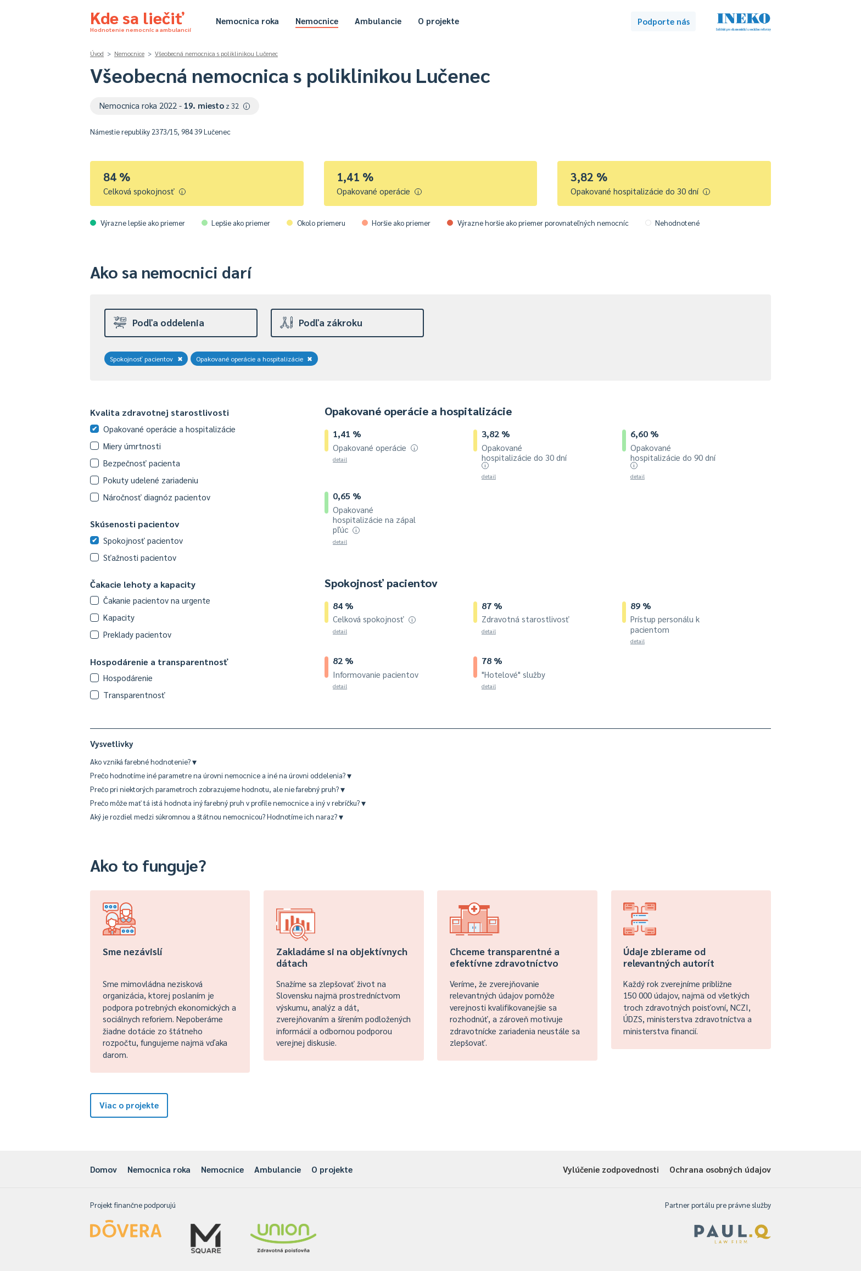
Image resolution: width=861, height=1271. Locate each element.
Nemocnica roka (247, 20)
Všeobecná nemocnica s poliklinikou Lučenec (216, 53)
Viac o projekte (129, 1105)
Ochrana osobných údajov (720, 1169)
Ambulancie (378, 20)
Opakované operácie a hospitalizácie (254, 358)
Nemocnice (316, 20)
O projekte (438, 20)
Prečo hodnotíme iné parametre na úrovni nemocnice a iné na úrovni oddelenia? (220, 775)
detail (340, 458)
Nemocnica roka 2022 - (174, 105)
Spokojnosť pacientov (146, 358)
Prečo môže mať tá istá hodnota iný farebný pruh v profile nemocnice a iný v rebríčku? (228, 802)
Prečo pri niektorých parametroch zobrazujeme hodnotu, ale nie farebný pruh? (217, 789)
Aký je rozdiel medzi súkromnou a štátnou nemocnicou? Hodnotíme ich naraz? (216, 816)
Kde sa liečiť (140, 20)
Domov (103, 1169)
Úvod (97, 53)
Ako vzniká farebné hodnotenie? (143, 761)
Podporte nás (664, 21)
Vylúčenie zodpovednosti (611, 1169)
